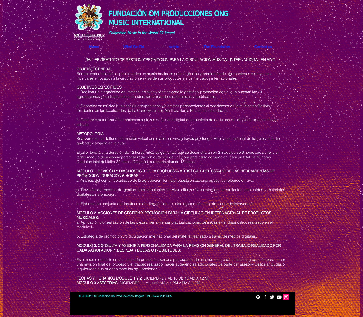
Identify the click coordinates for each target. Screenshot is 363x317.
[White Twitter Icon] (272, 297)
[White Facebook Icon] (265, 297)
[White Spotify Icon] (258, 297)
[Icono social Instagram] (286, 297)
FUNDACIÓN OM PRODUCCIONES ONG (168, 14)
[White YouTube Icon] (279, 297)
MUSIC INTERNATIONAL (147, 23)
